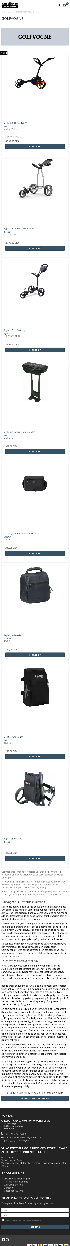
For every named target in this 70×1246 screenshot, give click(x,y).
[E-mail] (35, 1215)
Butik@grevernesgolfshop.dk (26, 1137)
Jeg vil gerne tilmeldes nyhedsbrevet (23, 1220)
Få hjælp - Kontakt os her (35, 1098)
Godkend (35, 1227)
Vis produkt (35, 146)
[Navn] (35, 1210)
